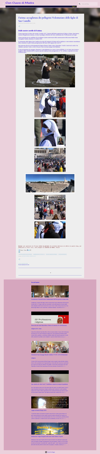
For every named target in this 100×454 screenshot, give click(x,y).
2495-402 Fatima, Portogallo (29, 256)
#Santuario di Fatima (51, 254)
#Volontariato (62, 254)
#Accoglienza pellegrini (25, 254)
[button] (19, 26)
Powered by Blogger (50, 452)
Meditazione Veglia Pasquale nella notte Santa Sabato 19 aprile (47, 436)
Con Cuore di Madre (20, 2)
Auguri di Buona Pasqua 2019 (38, 410)
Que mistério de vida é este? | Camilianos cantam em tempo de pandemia (49, 384)
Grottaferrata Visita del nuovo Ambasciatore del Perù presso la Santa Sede (49, 299)
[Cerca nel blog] (89, 4)
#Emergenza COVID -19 (39, 254)
